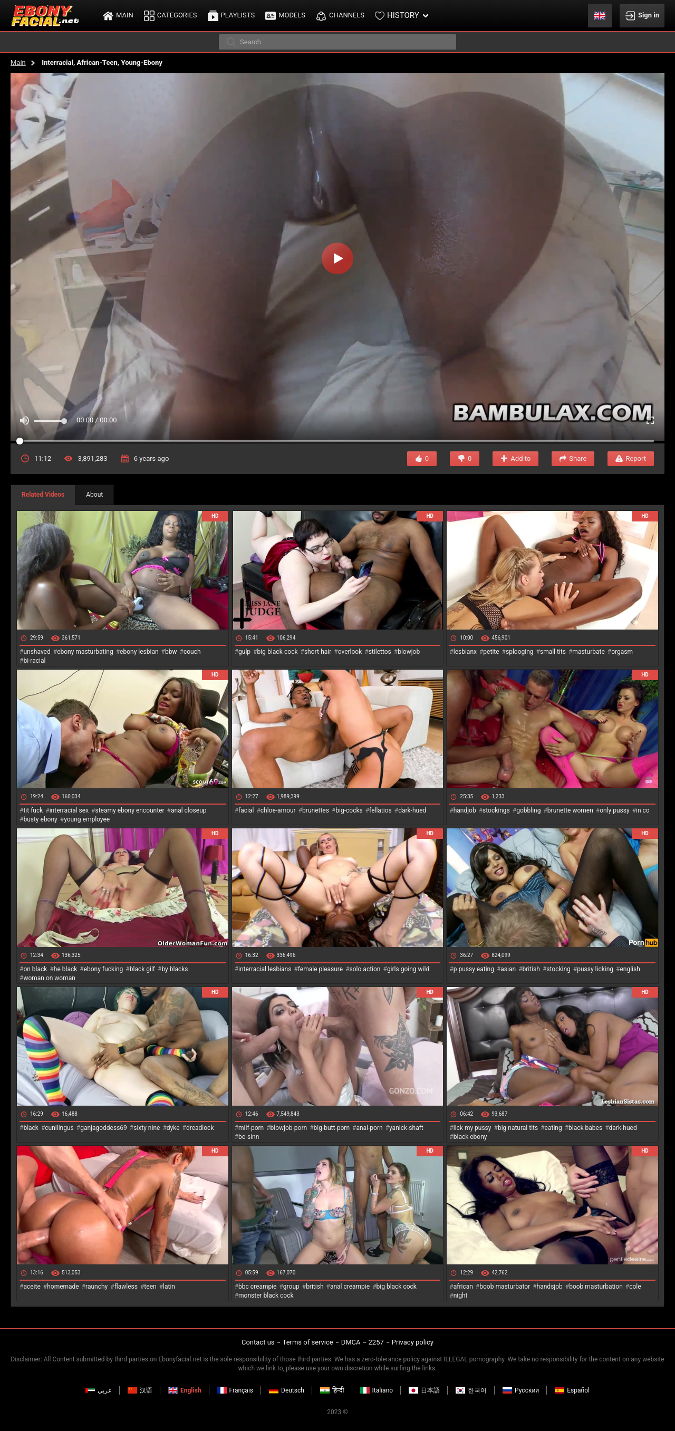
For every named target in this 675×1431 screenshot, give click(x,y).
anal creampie (350, 1286)
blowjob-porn (289, 1128)
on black (35, 969)
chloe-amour (278, 810)
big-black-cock (277, 651)
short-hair (317, 651)
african (463, 1286)
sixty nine (146, 1128)
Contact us (258, 1342)
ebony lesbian (139, 651)
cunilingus (59, 1128)
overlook (350, 651)
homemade (63, 1286)
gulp (244, 651)
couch (192, 651)
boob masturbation (596, 1286)
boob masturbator (504, 1286)
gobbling (528, 810)
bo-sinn (248, 1136)
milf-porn (251, 1128)
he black (66, 969)
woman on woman (49, 978)
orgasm (622, 651)
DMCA (351, 1342)
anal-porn (369, 1128)
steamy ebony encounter (129, 810)
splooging (520, 651)
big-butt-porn (332, 1128)
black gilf (142, 969)
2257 (376, 1342)
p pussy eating (474, 969)
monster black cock (266, 1295)
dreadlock (200, 1128)
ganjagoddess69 (103, 1128)
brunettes (315, 810)
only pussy (614, 810)
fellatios (380, 810)
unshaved (36, 651)
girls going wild (408, 969)
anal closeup (189, 810)
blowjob (409, 651)
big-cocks (348, 810)
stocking (558, 969)
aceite (31, 1286)
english (630, 969)
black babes (585, 1128)
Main (18, 62)
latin (169, 1286)
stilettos (380, 651)
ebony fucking (103, 969)
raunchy (96, 1286)
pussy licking (595, 969)
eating (553, 1128)
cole (635, 1286)
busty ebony (40, 819)
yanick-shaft (406, 1128)
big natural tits (518, 1128)
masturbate (588, 651)
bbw (171, 651)
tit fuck (33, 810)
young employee (87, 819)
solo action (365, 969)
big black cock (397, 1286)
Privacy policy (412, 1342)
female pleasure (320, 969)
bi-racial (34, 660)
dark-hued (412, 810)
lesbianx (465, 651)
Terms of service (308, 1342)
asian (508, 969)
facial (246, 810)
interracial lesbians (264, 969)
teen (150, 1286)
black (30, 1128)
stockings (496, 810)
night (461, 1295)
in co (643, 810)
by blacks (174, 969)
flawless (126, 1286)
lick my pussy (472, 1128)
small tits (553, 651)
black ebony (470, 1136)
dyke (173, 1128)
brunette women (570, 810)
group (291, 1286)
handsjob (550, 1286)
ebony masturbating (85, 651)
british (531, 969)
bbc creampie (257, 1286)
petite (491, 651)
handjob (465, 810)
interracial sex (69, 810)
